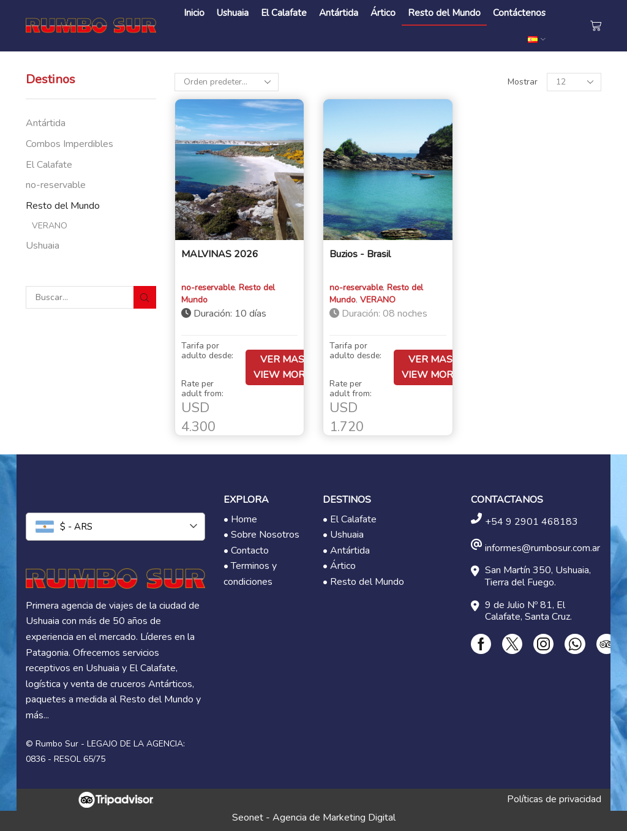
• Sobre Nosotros (261, 534)
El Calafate (284, 12)
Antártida (338, 12)
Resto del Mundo (444, 12)
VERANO (49, 225)
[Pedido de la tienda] (227, 82)
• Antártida (346, 550)
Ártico (383, 12)
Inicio (194, 12)
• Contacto (246, 550)
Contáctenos (519, 12)
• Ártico (339, 566)
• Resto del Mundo (363, 581)
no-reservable (56, 185)
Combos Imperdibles (69, 144)
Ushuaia (233, 12)
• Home (240, 519)
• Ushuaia (343, 534)
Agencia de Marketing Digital (334, 817)
